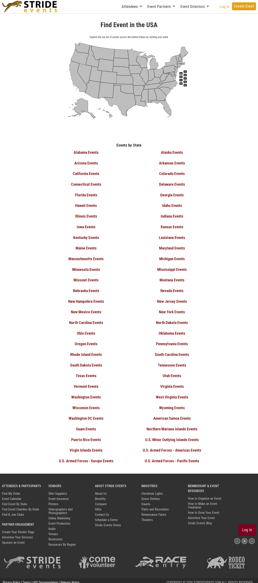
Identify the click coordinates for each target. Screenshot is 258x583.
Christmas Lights (152, 490)
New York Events (172, 310)
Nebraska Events (86, 289)
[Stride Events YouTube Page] (251, 537)
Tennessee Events (172, 363)
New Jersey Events (172, 300)
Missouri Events (86, 278)
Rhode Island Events (86, 352)
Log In (224, 6)
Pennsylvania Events (172, 342)
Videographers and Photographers (60, 507)
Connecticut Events (86, 184)
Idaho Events (172, 205)
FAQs (98, 506)
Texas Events (86, 373)
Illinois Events (86, 215)
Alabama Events (86, 152)
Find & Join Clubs (13, 511)
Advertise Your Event (201, 514)
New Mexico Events (86, 310)
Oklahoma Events (172, 331)
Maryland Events (172, 247)
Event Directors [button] (193, 6)
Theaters (147, 516)
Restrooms (55, 536)
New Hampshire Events (86, 300)
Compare (101, 501)
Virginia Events (172, 384)
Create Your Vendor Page (18, 529)
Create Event (244, 6)
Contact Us (102, 511)
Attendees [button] (130, 6)
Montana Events (172, 278)
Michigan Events (172, 257)
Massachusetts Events (86, 257)
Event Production (59, 520)
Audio (52, 525)
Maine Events (86, 247)
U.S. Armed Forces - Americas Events (172, 447)
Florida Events (86, 194)
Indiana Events (171, 215)
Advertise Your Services (17, 534)
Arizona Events (86, 163)
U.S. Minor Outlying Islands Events (172, 436)
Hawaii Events (86, 205)
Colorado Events (172, 173)
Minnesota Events (86, 268)
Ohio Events (86, 331)
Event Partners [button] (159, 6)
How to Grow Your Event (203, 509)
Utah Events (172, 373)
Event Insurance (58, 495)
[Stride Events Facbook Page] (237, 537)
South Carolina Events (172, 352)
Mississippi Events (172, 268)
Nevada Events (172, 289)
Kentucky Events (86, 236)
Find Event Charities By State (20, 506)
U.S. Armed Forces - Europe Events (86, 457)
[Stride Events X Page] (244, 537)
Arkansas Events (172, 163)
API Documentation (45, 579)
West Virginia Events (171, 394)
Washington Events (86, 394)
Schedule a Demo (106, 516)
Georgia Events (172, 194)
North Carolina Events (86, 321)
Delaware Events (172, 184)
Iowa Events (86, 226)
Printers (53, 501)
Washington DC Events (86, 415)
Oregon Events (86, 342)
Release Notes (69, 579)
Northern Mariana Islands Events (172, 426)
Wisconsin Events (86, 405)
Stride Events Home (108, 522)
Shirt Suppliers (57, 490)
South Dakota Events (86, 363)
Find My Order (11, 490)
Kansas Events (172, 226)
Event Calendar (11, 495)
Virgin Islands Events (86, 447)
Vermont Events (86, 384)
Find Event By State (14, 501)
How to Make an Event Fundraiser (202, 502)
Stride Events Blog (200, 520)
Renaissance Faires (153, 511)
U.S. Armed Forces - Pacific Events (172, 457)
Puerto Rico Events (86, 436)
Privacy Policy (11, 579)
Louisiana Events (172, 236)
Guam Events (86, 426)
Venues (53, 531)
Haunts (145, 501)
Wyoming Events (172, 405)
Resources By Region (62, 541)
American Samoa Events (172, 415)
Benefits (100, 495)
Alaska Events (172, 152)
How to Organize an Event (204, 495)
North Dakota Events (172, 321)
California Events (86, 173)
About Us (101, 490)
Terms (27, 579)
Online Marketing (59, 515)
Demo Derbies (150, 495)
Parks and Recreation (155, 506)
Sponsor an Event (13, 539)
